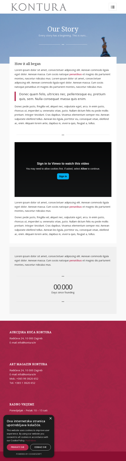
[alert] (28, 436)
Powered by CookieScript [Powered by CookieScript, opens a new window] (29, 454)
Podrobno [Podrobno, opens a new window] (31, 440)
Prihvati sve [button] (17, 447)
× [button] (50, 418)
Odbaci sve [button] (40, 447)
